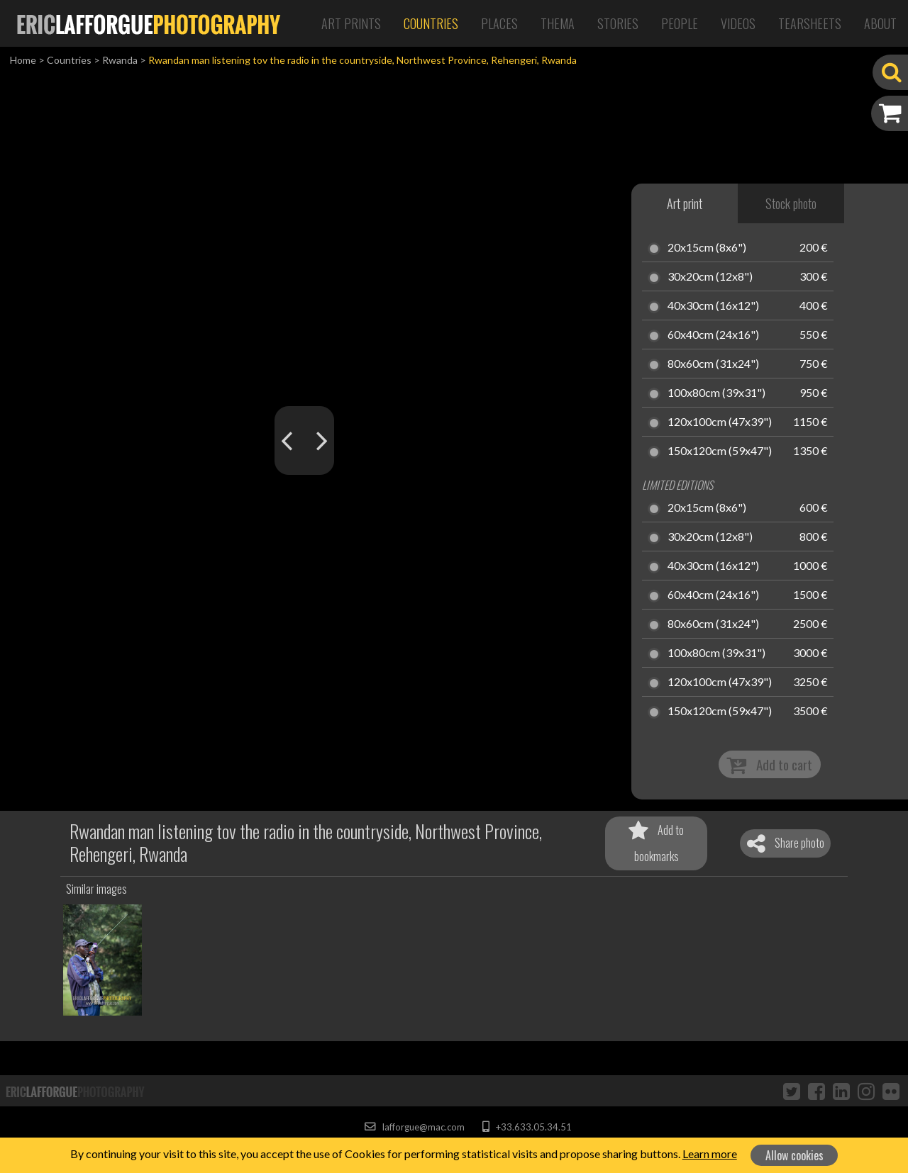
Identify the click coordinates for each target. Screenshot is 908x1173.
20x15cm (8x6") (707, 248)
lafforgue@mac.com (414, 1127)
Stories (617, 23)
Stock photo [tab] (790, 203)
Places (499, 23)
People (679, 23)
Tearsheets (809, 23)
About (880, 23)
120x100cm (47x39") (720, 422)
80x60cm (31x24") (713, 364)
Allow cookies (794, 1155)
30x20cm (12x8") (710, 277)
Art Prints (351, 23)
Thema (558, 23)
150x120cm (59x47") (720, 451)
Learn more (709, 1153)
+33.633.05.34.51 (526, 1127)
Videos (738, 23)
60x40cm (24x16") (713, 335)
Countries (431, 23)
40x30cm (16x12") (713, 306)
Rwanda (120, 60)
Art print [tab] (684, 203)
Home (23, 60)
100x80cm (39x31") (716, 393)
